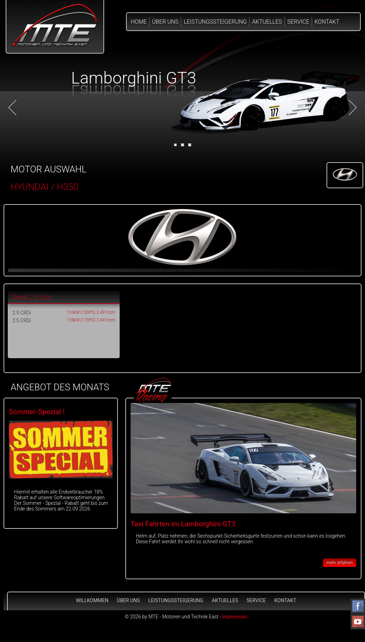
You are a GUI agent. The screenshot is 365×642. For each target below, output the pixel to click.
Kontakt (327, 21)
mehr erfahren (340, 562)
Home (139, 21)
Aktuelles (267, 21)
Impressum (234, 616)
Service (298, 21)
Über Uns (165, 21)
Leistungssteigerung (215, 21)
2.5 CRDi (21, 313)
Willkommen (92, 600)
